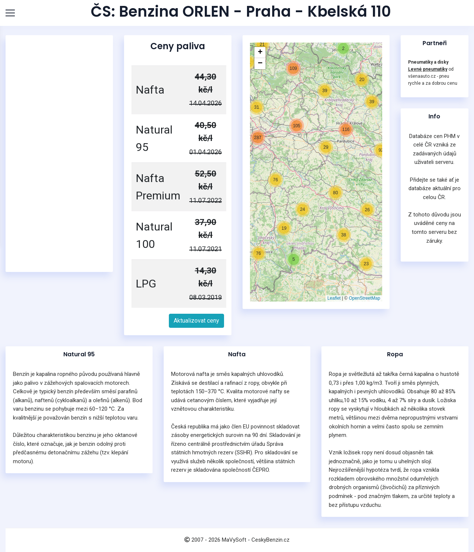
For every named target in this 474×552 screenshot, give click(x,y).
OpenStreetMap (364, 298)
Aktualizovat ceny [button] (196, 320)
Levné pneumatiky (427, 69)
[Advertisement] (59, 154)
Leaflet (334, 298)
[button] (284, 228)
